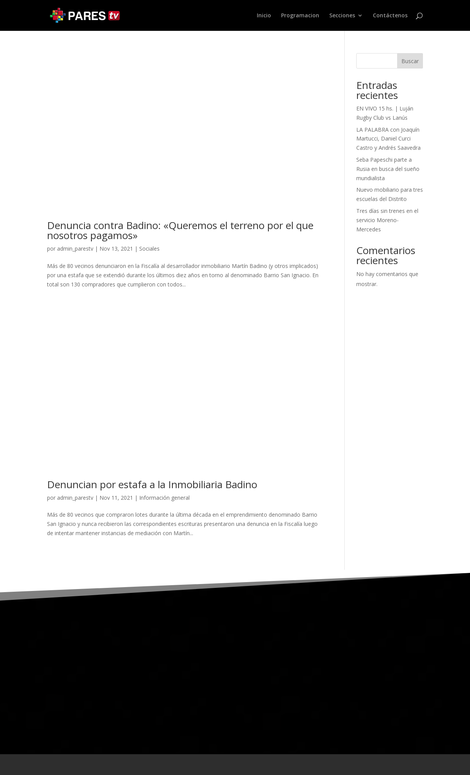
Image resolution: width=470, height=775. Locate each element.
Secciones (342, 16)
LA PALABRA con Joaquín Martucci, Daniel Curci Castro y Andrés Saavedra (388, 139)
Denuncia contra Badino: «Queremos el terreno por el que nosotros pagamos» (180, 230)
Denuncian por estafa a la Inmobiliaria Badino (152, 484)
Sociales (149, 248)
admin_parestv (75, 248)
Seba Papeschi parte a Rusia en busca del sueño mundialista (387, 169)
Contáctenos (390, 16)
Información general (164, 497)
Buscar (410, 61)
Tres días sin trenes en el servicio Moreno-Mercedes (387, 220)
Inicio (264, 16)
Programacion (300, 16)
